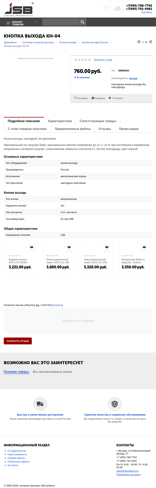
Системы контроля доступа (38, 42)
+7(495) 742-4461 (138, 9)
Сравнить (100, 98)
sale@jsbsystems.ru (127, 470)
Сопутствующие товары (98, 120)
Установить (117, 98)
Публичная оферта (18, 461)
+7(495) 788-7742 (138, 5)
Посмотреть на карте (128, 474)
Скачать (57, 304)
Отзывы (105, 128)
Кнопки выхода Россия (95, 42)
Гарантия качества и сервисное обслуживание (115, 414)
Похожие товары (16, 371)
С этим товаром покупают (27, 128)
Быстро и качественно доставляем (40, 414)
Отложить (83, 98)
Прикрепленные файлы (73, 128)
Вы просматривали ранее (52, 371)
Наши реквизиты (17, 454)
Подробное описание (24, 120)
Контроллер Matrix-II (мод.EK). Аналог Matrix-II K (133, 262)
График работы (16, 457)
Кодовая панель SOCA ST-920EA (18, 261)
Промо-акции (129, 128)
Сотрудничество (17, 450)
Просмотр (32, 247)
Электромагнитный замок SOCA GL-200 (95, 261)
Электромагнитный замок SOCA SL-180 (57, 261)
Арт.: (113, 70)
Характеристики (60, 120)
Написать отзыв (103, 59)
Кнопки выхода (67, 42)
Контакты (147, 11)
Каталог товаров (17, 22)
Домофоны (10, 42)
